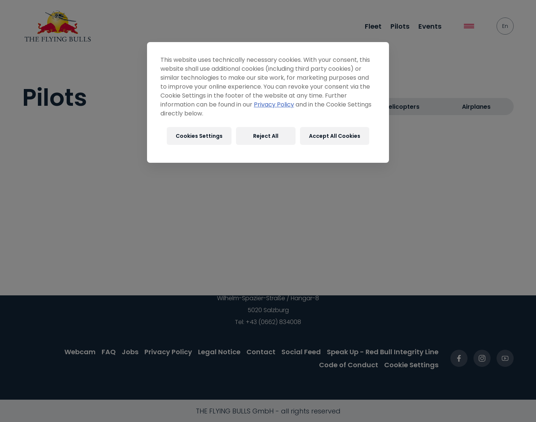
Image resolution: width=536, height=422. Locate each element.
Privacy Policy (274, 104)
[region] (268, 102)
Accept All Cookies (334, 136)
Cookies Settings (199, 136)
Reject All (265, 136)
